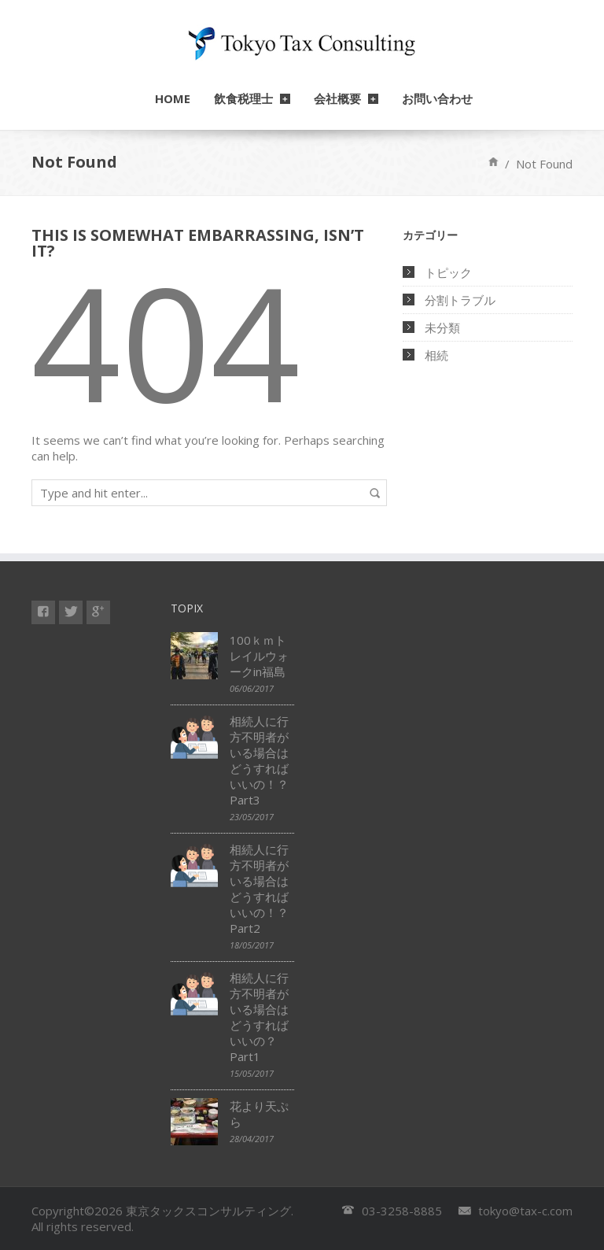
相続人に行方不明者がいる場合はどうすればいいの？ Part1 (259, 1017)
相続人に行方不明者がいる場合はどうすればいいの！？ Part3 (262, 760)
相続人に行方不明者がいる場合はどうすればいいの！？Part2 (259, 888)
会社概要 (337, 98)
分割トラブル (460, 300)
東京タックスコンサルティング (208, 1211)
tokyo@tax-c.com (525, 1211)
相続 (436, 355)
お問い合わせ (437, 98)
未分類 (442, 327)
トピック (448, 272)
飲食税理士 (243, 98)
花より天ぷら (259, 1114)
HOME (172, 98)
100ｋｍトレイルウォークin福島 (259, 655)
